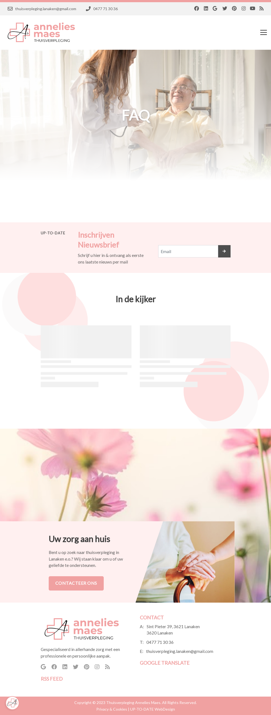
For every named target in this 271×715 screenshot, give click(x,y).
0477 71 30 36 (160, 642)
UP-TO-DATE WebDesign (152, 709)
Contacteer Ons (76, 583)
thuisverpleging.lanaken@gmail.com (179, 651)
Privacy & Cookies (111, 709)
